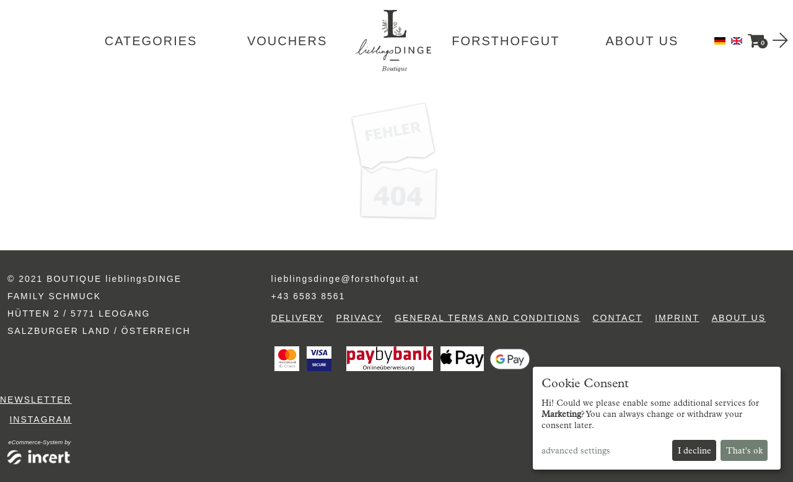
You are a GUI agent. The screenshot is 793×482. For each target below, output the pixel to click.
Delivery (297, 318)
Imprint (677, 318)
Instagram (40, 419)
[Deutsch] (721, 40)
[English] (736, 40)
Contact (618, 318)
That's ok (744, 450)
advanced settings (575, 450)
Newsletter (36, 400)
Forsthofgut (505, 41)
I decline (694, 450)
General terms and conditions (487, 318)
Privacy (359, 318)
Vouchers (287, 41)
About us (641, 41)
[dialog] (657, 418)
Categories (151, 41)
